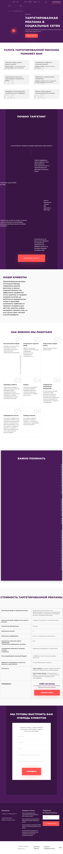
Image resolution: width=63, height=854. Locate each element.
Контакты (35, 1)
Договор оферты (37, 847)
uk (38, 1)
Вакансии (30, 1)
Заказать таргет (47, 692)
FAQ (60, 847)
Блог (17, 1)
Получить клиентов (31, 35)
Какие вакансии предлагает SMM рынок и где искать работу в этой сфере (31, 826)
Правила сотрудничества (49, 847)
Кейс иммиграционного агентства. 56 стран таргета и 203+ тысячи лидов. (30, 814)
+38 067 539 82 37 (56, 1)
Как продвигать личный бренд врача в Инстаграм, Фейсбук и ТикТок (30, 820)
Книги (25, 1)
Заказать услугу (31, 258)
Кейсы (14, 1)
